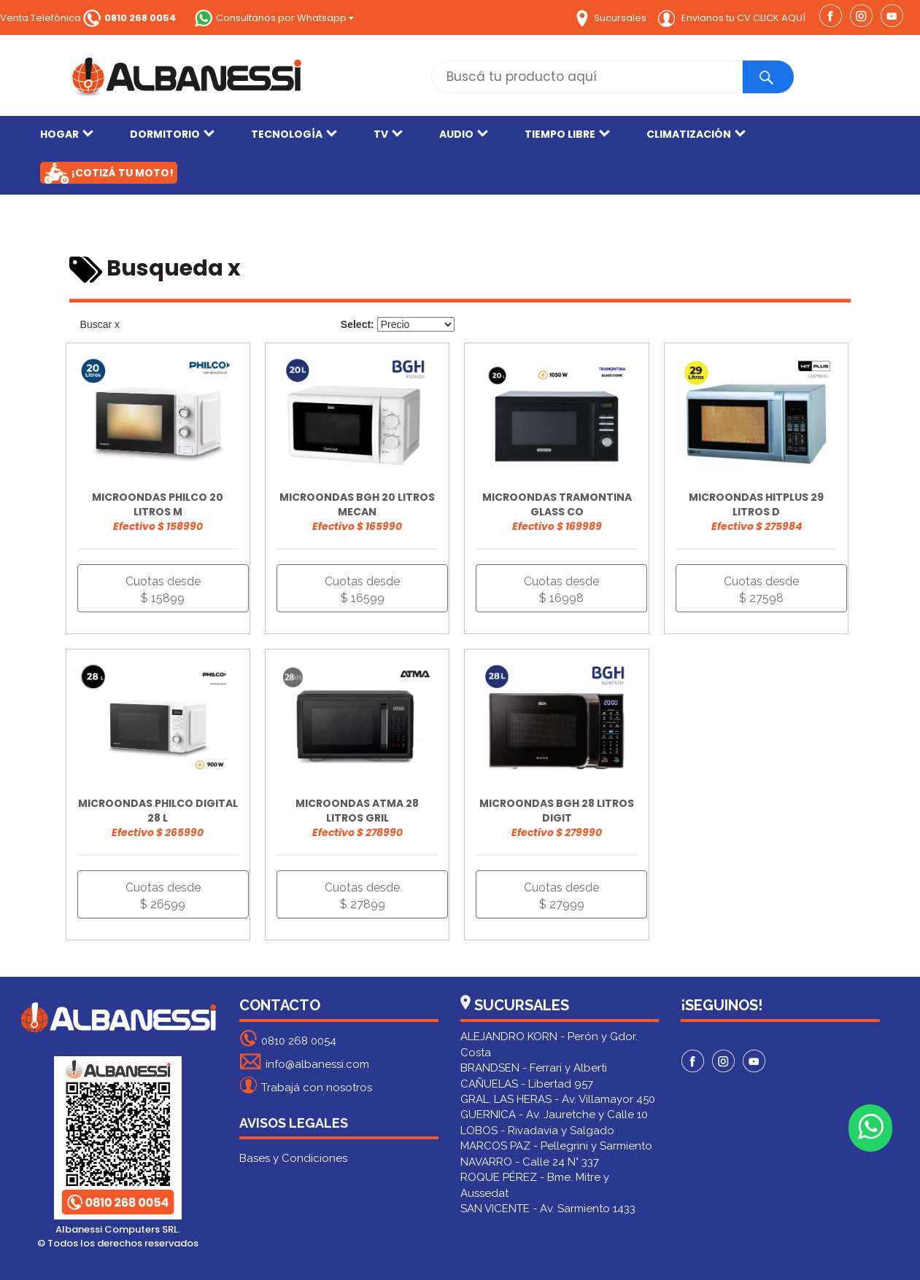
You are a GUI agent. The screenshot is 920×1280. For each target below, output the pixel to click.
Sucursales (611, 18)
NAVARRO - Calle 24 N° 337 (529, 1161)
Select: (357, 324)
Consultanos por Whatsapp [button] (274, 18)
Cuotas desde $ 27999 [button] (561, 896)
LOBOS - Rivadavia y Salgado (537, 1130)
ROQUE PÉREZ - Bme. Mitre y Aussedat (534, 1185)
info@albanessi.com (304, 1062)
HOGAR (66, 134)
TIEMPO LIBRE (567, 134)
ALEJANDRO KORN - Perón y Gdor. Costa (549, 1044)
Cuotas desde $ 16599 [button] (362, 589)
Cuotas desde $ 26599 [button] (163, 896)
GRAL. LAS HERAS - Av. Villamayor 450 (557, 1099)
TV (388, 134)
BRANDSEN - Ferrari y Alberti (533, 1067)
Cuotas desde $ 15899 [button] (163, 589)
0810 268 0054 (287, 1038)
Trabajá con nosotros (305, 1085)
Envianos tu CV (731, 18)
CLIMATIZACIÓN (696, 134)
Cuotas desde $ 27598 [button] (761, 589)
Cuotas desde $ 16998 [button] (561, 589)
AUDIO (463, 134)
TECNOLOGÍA (294, 134)
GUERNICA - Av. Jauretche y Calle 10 (554, 1114)
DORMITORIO (172, 134)
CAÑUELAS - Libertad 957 (526, 1083)
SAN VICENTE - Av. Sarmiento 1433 (547, 1208)
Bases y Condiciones (293, 1158)
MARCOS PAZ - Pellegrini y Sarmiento (556, 1145)
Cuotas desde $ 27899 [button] (362, 896)
